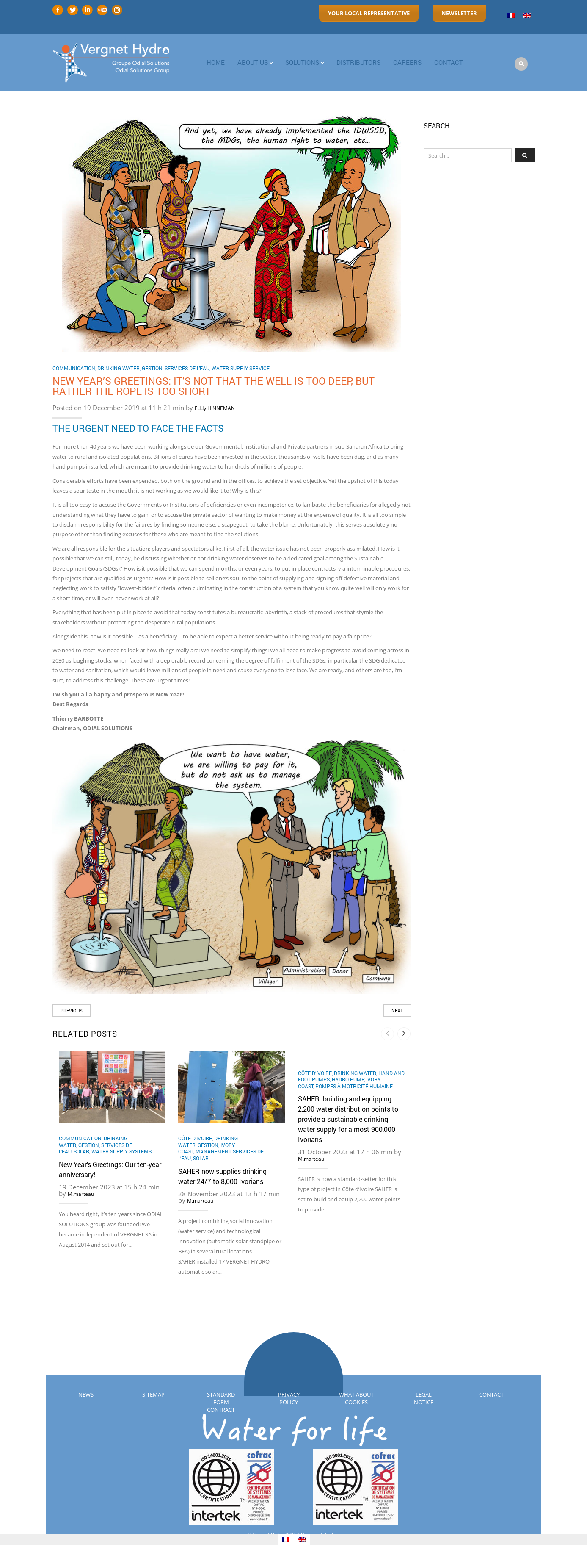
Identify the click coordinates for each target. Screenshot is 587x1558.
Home (216, 62)
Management (213, 1151)
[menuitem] (511, 16)
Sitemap (153, 1394)
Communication (73, 368)
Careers (407, 62)
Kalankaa (329, 1534)
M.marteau (81, 1194)
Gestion (152, 368)
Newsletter (459, 13)
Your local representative (369, 13)
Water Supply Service (241, 368)
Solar (81, 1151)
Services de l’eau (187, 368)
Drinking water (118, 368)
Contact (491, 1394)
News (86, 1394)
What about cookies (356, 1398)
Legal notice (423, 1398)
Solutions (302, 62)
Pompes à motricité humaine (354, 1086)
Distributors (358, 62)
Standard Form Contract (221, 1402)
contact (448, 62)
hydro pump (348, 1079)
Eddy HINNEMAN (215, 408)
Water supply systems (121, 1151)
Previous (72, 1010)
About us (252, 62)
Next (397, 1010)
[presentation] (387, 1033)
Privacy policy (289, 1398)
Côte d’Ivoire (195, 1138)
